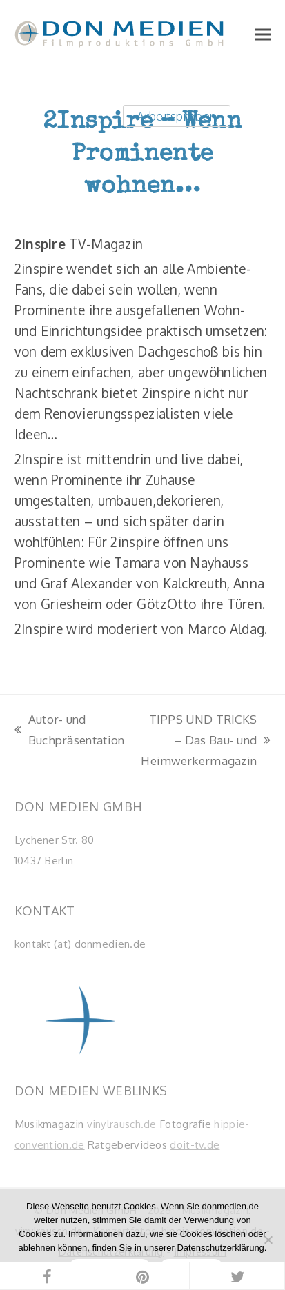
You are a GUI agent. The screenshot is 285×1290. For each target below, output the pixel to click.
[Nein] (268, 1240)
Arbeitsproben (176, 115)
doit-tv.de (194, 1144)
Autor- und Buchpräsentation (69, 730)
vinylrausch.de (122, 1124)
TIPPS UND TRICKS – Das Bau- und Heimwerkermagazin (204, 741)
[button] (263, 34)
